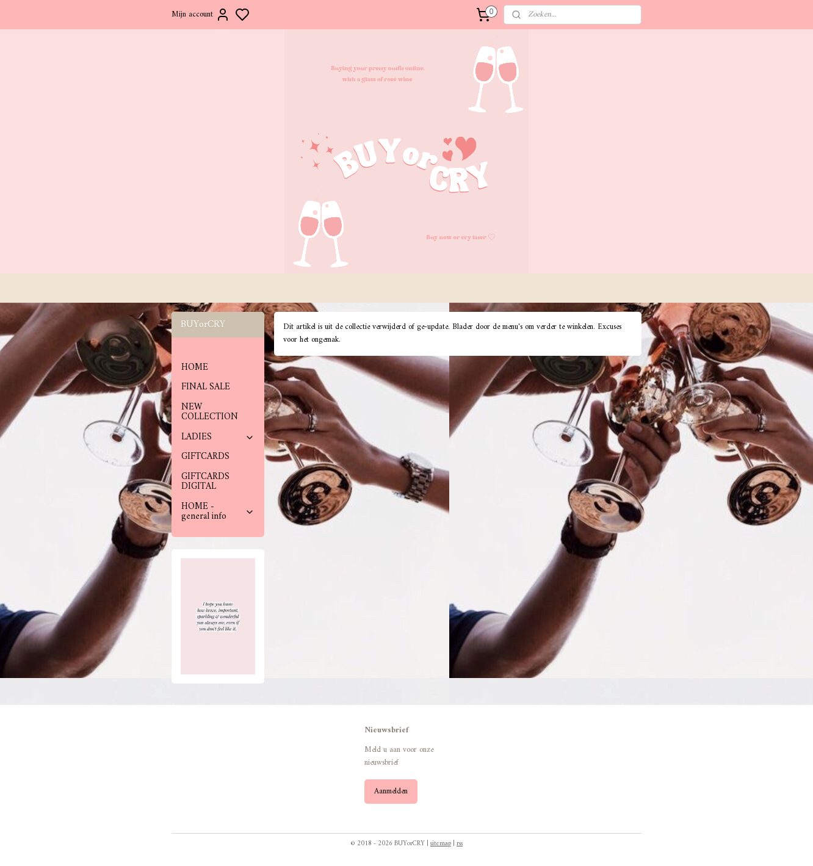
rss (460, 844)
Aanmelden (391, 791)
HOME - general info (218, 512)
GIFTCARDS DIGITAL (205, 482)
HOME (194, 367)
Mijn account (201, 14)
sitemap (440, 844)
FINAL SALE (205, 387)
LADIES (218, 437)
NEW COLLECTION (209, 412)
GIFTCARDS (205, 457)
